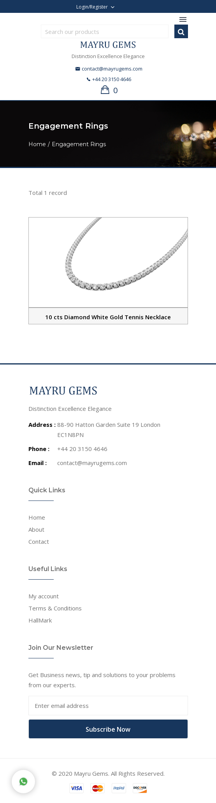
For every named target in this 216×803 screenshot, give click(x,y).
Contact (38, 541)
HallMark (40, 620)
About (36, 529)
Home (37, 144)
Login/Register (92, 7)
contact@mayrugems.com (109, 68)
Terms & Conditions (55, 608)
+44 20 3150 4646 (109, 79)
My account (43, 596)
